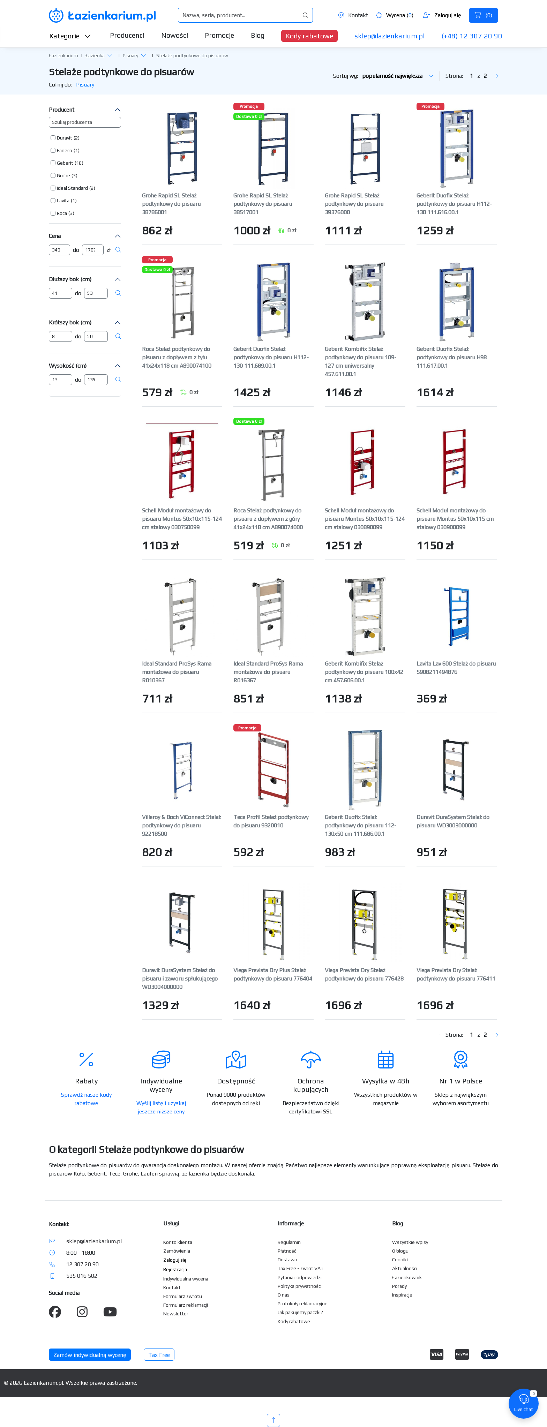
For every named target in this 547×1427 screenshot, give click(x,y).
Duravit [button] (64, 138)
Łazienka (95, 55)
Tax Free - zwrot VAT (300, 1268)
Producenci (127, 35)
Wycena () (394, 15)
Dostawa (287, 1259)
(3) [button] (74, 175)
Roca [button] (62, 213)
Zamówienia (176, 1251)
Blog (257, 35)
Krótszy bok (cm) (70, 322)
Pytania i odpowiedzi (300, 1277)
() (483, 15)
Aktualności (404, 1268)
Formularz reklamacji (185, 1305)
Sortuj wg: (383, 76)
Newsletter (175, 1313)
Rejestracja (175, 1269)
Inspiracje (402, 1295)
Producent (61, 109)
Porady (399, 1286)
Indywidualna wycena (185, 1279)
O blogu (400, 1251)
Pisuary (130, 55)
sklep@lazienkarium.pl (389, 36)
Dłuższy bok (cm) (70, 279)
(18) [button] (79, 163)
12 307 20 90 (82, 1264)
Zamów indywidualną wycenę (89, 1355)
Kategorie (70, 36)
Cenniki (400, 1259)
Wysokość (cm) (68, 365)
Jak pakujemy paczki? (300, 1312)
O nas (284, 1295)
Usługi (171, 1223)
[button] (110, 55)
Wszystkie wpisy (410, 1242)
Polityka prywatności (300, 1286)
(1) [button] (77, 150)
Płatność (287, 1251)
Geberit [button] (65, 163)
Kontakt (353, 15)
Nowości (174, 35)
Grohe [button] (63, 175)
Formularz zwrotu (182, 1296)
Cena (55, 236)
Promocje (219, 35)
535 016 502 (81, 1275)
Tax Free (159, 1355)
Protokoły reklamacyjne (303, 1303)
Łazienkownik (407, 1277)
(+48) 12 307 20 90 (471, 36)
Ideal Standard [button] (72, 188)
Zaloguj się (442, 15)
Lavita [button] (63, 200)
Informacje (291, 1223)
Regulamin (289, 1242)
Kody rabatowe (309, 36)
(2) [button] (77, 138)
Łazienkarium (63, 55)
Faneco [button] (64, 150)
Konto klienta (177, 1242)
